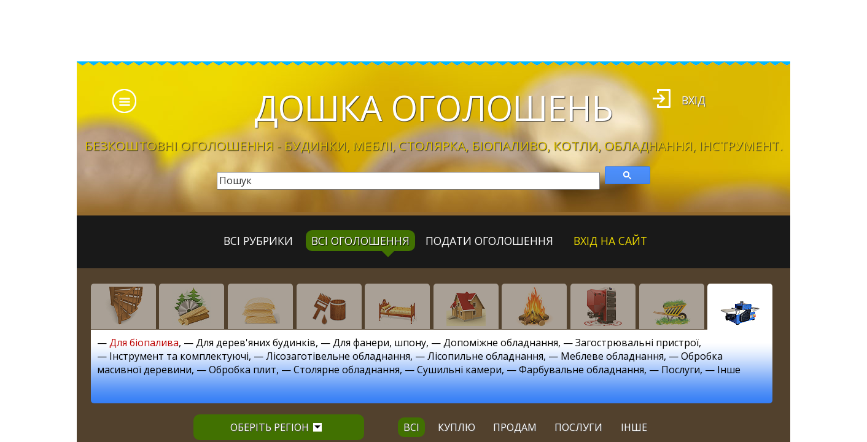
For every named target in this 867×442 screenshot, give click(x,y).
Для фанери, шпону (379, 342)
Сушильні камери (459, 369)
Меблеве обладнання (612, 356)
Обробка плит (242, 369)
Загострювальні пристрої (637, 342)
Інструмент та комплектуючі (179, 356)
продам (515, 427)
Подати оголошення (489, 240)
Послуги (680, 369)
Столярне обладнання (347, 369)
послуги (578, 427)
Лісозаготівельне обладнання (338, 356)
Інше (729, 369)
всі (411, 427)
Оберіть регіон (276, 427)
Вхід (694, 100)
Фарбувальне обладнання (581, 369)
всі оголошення (360, 240)
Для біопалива (144, 342)
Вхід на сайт (610, 240)
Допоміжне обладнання (500, 342)
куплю (456, 427)
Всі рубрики (258, 240)
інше (634, 427)
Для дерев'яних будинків (256, 342)
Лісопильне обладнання (485, 356)
